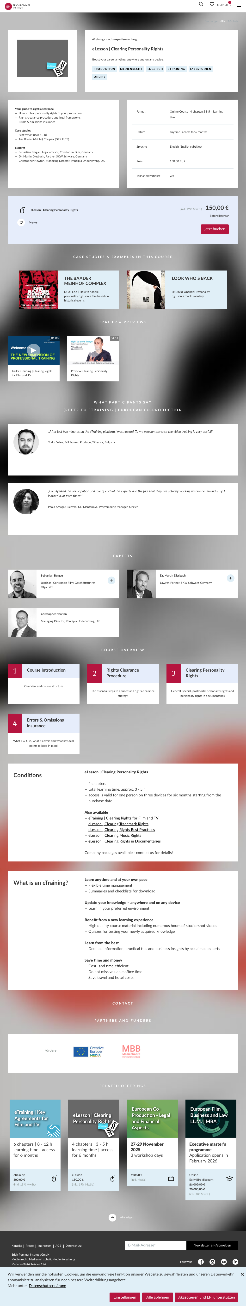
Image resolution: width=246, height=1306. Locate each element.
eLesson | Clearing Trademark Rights (118, 824)
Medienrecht (131, 69)
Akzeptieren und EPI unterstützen (206, 1297)
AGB (58, 1246)
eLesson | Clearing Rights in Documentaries (124, 841)
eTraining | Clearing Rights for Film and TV (123, 818)
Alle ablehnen (157, 1297)
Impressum (44, 1246)
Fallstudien (200, 69)
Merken (27, 222)
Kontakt (17, 1246)
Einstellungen (125, 1297)
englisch (155, 69)
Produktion (104, 69)
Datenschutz (73, 1246)
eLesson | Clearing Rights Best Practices (121, 830)
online (100, 77)
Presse (30, 1246)
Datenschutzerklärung (47, 1286)
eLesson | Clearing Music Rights (114, 835)
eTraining (176, 69)
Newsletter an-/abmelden (212, 1245)
